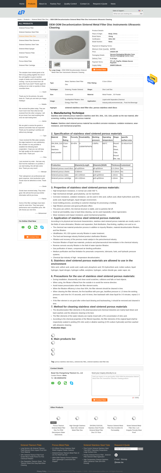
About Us (43, 4)
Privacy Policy (41, 471)
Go (141, 14)
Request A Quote (100, 4)
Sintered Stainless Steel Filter (29, 32)
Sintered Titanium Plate (27, 53)
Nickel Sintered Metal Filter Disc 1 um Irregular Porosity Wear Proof (134, 429)
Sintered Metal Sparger (26, 49)
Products (31, 4)
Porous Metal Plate (25, 61)
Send (140, 449)
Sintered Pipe (23, 57)
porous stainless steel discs (64, 362)
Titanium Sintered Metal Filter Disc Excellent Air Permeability (115, 428)
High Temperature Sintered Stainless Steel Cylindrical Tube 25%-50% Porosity (96, 461)
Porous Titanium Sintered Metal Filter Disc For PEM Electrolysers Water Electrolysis (58, 430)
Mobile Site (118, 462)
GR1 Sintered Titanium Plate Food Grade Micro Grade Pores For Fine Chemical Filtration (32, 457)
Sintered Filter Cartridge (27, 65)
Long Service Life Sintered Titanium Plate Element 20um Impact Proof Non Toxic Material (34, 450)
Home (21, 4)
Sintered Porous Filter (26, 28)
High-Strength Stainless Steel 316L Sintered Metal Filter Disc (77, 428)
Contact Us (84, 4)
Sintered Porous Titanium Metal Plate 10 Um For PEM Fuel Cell (65, 454)
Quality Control (70, 4)
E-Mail (116, 459)
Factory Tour (55, 4)
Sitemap (124, 459)
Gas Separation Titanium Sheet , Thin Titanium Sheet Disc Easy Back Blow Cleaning (33, 463)
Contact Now (101, 70)
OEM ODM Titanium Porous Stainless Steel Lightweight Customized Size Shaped (64, 459)
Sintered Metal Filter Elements (29, 40)
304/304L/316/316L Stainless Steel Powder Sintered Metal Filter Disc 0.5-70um (96, 429)
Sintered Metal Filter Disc (40, 19)
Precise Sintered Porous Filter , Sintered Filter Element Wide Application (97, 456)
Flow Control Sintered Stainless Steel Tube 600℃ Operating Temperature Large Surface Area (96, 450)
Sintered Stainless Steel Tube (29, 44)
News (113, 4)
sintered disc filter (80, 362)
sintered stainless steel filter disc (98, 362)
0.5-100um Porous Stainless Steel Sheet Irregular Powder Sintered (63, 449)
